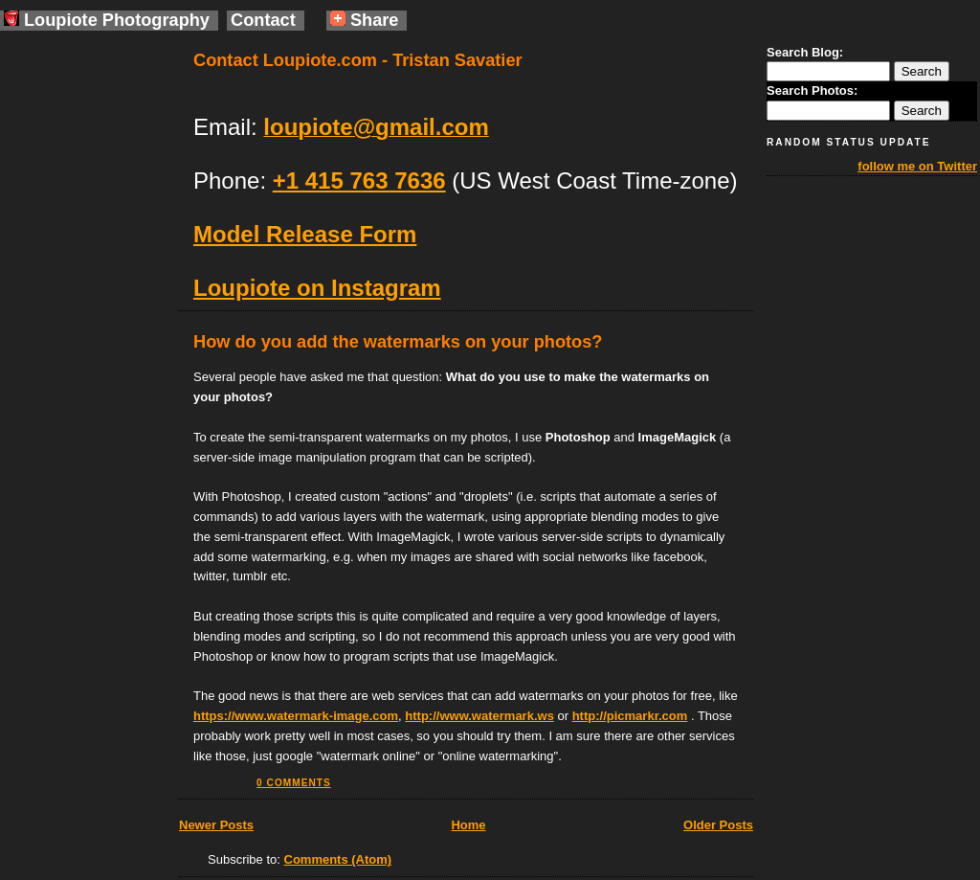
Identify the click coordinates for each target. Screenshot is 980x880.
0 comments (293, 783)
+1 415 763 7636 (359, 180)
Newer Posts (216, 825)
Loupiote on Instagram (317, 288)
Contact (263, 20)
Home (468, 825)
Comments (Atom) (338, 859)
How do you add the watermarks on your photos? (397, 341)
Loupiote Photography (107, 20)
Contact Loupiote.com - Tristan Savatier (358, 60)
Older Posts (718, 825)
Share (364, 20)
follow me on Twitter (917, 166)
